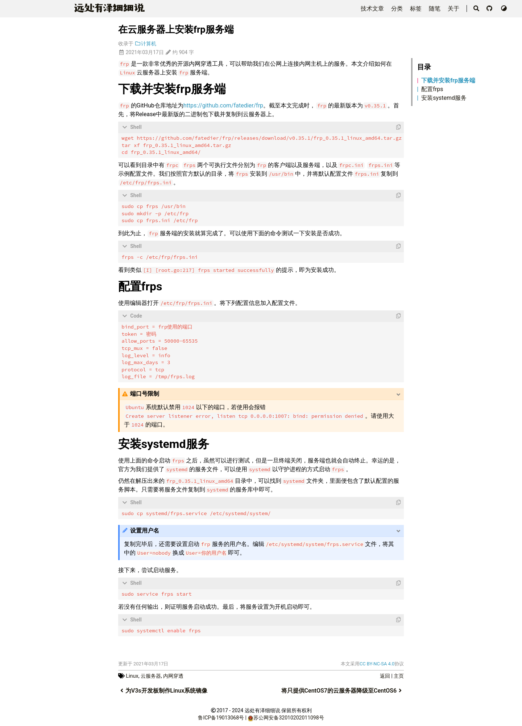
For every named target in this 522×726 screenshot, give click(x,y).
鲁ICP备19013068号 (221, 716)
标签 (416, 8)
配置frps (432, 89)
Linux (132, 675)
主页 (399, 675)
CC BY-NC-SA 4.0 (377, 662)
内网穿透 (173, 675)
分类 (397, 8)
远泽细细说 (107, 8)
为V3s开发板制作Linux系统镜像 (163, 689)
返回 (385, 675)
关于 (454, 8)
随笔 (435, 8)
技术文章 (373, 8)
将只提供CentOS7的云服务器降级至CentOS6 (342, 689)
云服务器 (151, 675)
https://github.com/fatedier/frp (223, 105)
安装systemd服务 (444, 97)
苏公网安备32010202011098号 (288, 716)
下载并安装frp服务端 (448, 80)
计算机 (145, 43)
